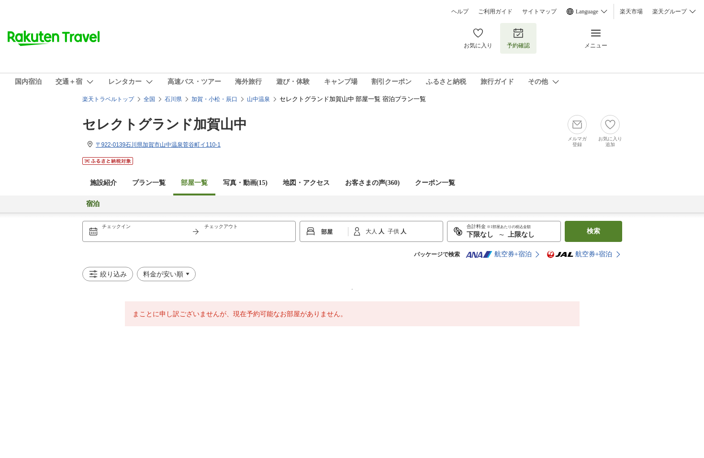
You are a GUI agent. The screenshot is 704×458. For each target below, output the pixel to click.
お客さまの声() (372, 182)
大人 (372, 231)
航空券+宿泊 (499, 254)
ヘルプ (460, 11)
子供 (394, 231)
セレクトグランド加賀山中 (164, 124)
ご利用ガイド (495, 11)
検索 (593, 231)
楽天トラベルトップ (108, 99)
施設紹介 (103, 182)
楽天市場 (631, 11)
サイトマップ (539, 11)
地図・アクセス (306, 182)
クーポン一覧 (435, 182)
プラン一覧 (149, 182)
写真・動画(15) (245, 182)
